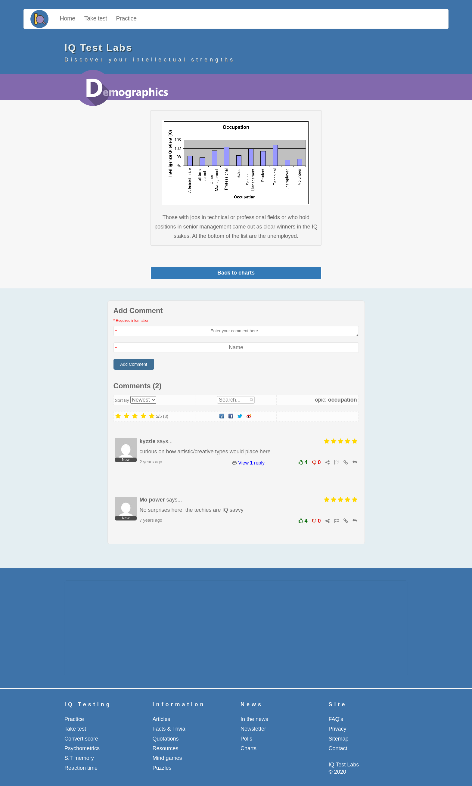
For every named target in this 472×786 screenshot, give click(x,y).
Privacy (337, 729)
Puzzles (162, 768)
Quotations (166, 739)
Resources (166, 748)
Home (67, 18)
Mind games (167, 758)
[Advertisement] (236, 628)
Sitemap (339, 739)
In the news (254, 719)
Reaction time (81, 768)
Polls (246, 739)
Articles (161, 719)
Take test (95, 18)
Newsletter (253, 729)
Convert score (81, 739)
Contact (338, 748)
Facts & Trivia (169, 729)
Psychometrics (82, 748)
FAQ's (336, 719)
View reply (248, 462)
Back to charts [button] (236, 273)
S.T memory (79, 758)
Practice (126, 18)
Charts (248, 748)
